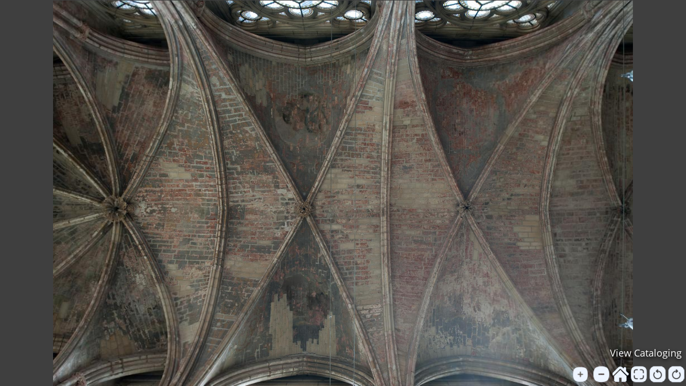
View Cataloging (646, 352)
